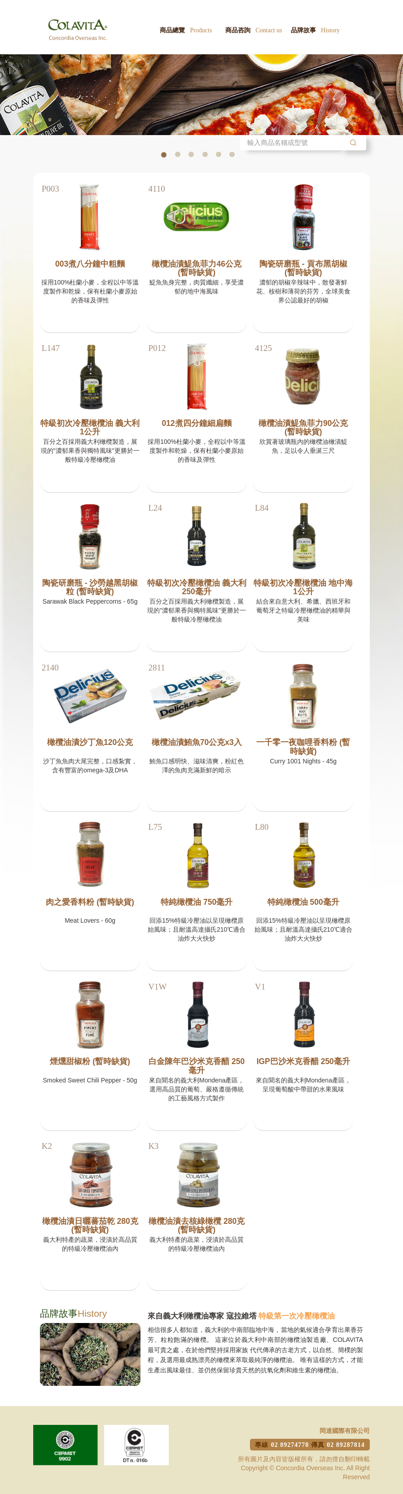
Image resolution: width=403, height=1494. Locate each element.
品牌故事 (315, 30)
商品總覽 (186, 30)
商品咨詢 (253, 30)
